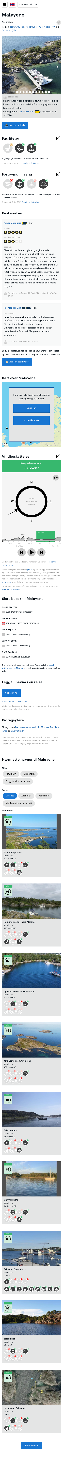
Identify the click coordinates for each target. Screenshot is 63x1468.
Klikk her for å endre (10, 589)
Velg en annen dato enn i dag (15, 701)
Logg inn (31, 408)
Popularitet (43, 796)
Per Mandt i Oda (14, 308)
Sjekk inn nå (11, 693)
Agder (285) (32, 27)
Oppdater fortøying (30, 202)
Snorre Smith (17, 731)
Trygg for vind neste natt (18, 781)
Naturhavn (11, 774)
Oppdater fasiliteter (30, 163)
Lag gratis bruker (31, 420)
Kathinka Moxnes (40, 727)
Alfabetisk (26, 796)
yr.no (29, 570)
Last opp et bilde (15, 125)
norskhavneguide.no (28, 4)
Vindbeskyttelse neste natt (19, 803)
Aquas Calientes (12, 223)
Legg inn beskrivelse (17, 362)
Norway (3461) (17, 27)
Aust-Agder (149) (47, 27)
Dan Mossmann (26, 112)
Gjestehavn (29, 774)
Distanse (10, 796)
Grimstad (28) (9, 30)
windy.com (7, 582)
